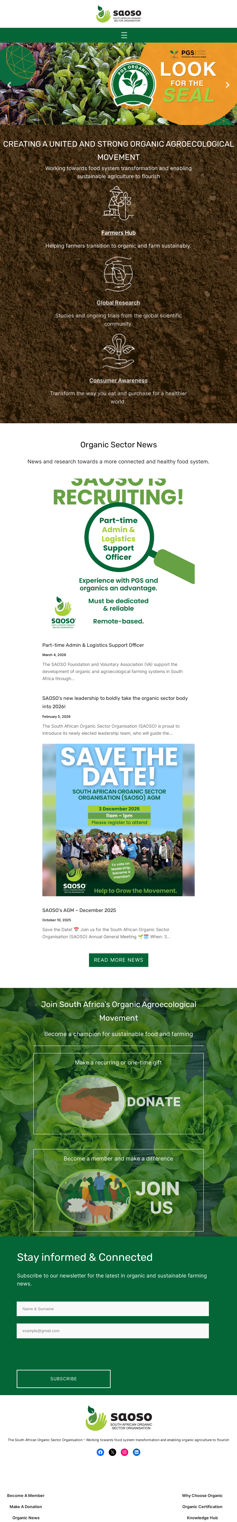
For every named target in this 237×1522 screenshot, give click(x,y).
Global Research (118, 302)
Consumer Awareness (118, 380)
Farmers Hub (118, 233)
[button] (9, 85)
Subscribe (63, 1378)
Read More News (118, 960)
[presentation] (64, 1358)
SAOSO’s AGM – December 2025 (79, 910)
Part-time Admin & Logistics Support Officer (93, 645)
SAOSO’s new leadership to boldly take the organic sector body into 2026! (115, 702)
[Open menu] (124, 35)
